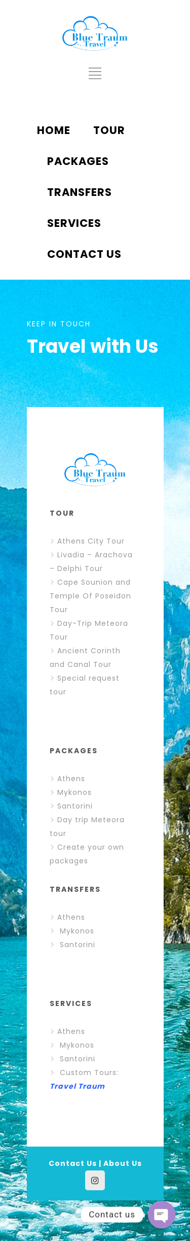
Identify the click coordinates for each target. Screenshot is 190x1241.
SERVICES (74, 223)
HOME (53, 130)
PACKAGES (78, 161)
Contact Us (73, 1163)
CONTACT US (84, 254)
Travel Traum (77, 1086)
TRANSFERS (79, 192)
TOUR (109, 130)
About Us (122, 1163)
